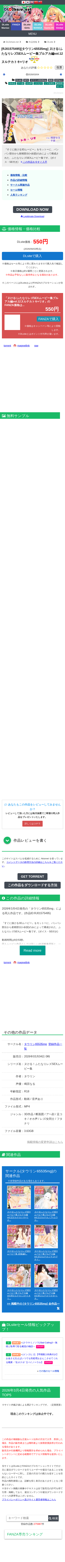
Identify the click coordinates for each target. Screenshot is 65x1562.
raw (36, 345)
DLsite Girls (27, 26)
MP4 (26, 80)
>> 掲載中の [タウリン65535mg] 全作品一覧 (33, 1306)
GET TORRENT (32, 876)
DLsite (50, 42)
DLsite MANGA (38, 26)
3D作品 (12, 83)
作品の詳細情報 (18, 180)
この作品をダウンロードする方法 (32, 885)
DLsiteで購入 (32, 256)
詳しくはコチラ (32, 823)
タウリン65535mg (38, 80)
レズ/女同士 (50, 83)
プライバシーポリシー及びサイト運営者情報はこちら (29, 1499)
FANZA (16, 24)
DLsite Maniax (5, 26)
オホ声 (29, 83)
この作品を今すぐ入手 (34, 162)
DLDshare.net (12, 42)
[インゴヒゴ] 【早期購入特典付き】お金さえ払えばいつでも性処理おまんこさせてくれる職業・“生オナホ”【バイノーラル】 (32, 1358)
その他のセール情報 (49, 1371)
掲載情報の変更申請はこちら (45, 1141)
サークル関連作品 (20, 185)
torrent (7, 345)
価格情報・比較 (18, 175)
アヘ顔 (21, 83)
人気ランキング (18, 195)
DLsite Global (59, 26)
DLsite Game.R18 (49, 26)
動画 (51, 80)
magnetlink (23, 345)
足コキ (60, 86)
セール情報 (16, 190)
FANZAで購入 (48, 319)
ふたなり (38, 83)
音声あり (59, 80)
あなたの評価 (29, 67)
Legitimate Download (32, 216)
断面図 (60, 83)
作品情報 (33, 42)
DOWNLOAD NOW (32, 210)
